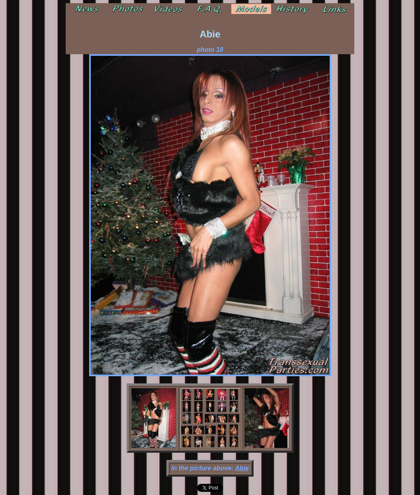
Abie (242, 468)
